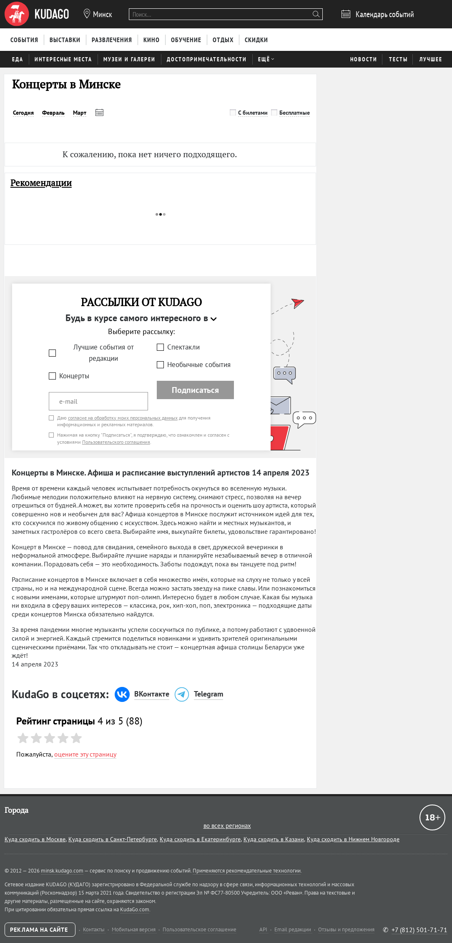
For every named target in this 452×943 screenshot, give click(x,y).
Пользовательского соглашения (116, 442)
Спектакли (183, 347)
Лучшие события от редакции (103, 352)
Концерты (74, 375)
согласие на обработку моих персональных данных (123, 418)
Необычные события (199, 364)
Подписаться (195, 390)
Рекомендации (41, 183)
